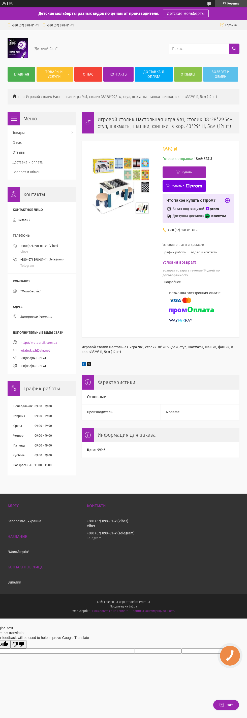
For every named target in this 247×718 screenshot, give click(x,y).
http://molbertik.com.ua (38, 343)
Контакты (118, 74)
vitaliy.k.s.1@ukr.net (35, 350)
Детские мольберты (186, 13)
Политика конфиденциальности (153, 611)
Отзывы (188, 74)
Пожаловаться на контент (110, 611)
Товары (19, 133)
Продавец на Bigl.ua (123, 606)
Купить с (186, 186)
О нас (88, 74)
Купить (186, 172)
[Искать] (234, 49)
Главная (21, 74)
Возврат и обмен (220, 74)
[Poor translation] (18, 644)
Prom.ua (144, 602)
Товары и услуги (54, 74)
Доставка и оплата (153, 74)
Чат (226, 705)
